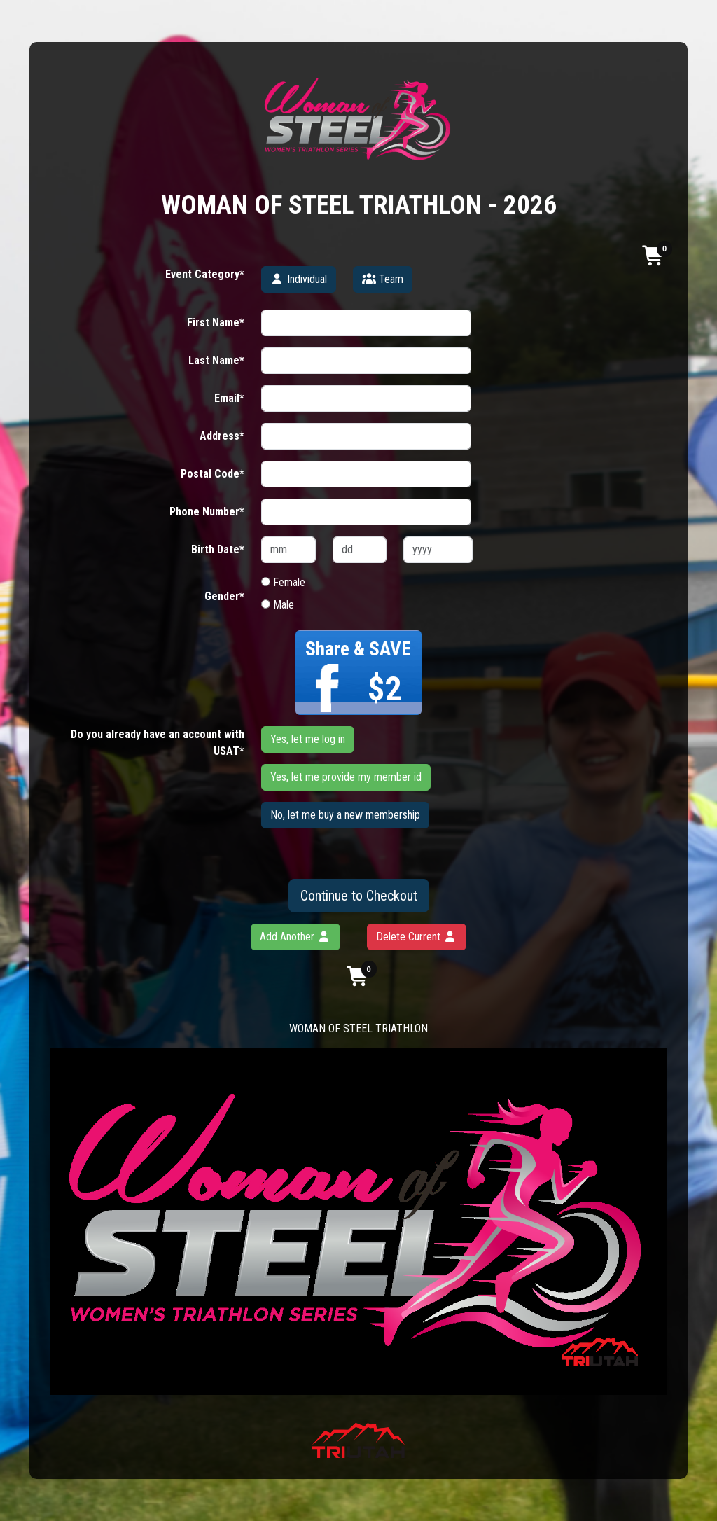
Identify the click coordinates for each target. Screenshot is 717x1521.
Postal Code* (212, 473)
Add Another (295, 936)
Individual (298, 279)
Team (382, 279)
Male (277, 604)
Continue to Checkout (358, 895)
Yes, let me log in (307, 739)
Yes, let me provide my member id (346, 777)
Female (283, 582)
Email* (229, 398)
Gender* (224, 596)
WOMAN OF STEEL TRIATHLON (358, 1028)
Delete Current (416, 936)
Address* (222, 436)
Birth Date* (217, 549)
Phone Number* (206, 511)
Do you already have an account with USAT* (157, 743)
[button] (654, 255)
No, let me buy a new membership (345, 814)
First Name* (215, 322)
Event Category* (204, 274)
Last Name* (216, 360)
